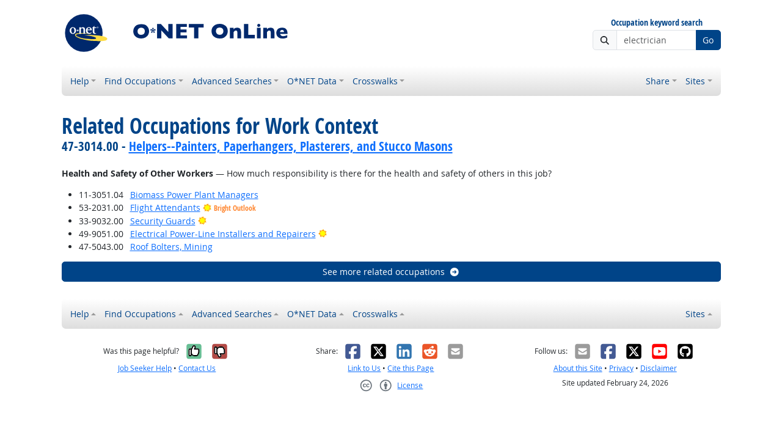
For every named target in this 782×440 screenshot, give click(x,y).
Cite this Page (410, 368)
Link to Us (364, 368)
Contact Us (197, 368)
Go (708, 40)
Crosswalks (375, 81)
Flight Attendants (165, 207)
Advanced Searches (232, 81)
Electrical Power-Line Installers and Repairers (223, 234)
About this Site (578, 368)
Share (658, 81)
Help (79, 81)
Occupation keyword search (657, 23)
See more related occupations (391, 271)
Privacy (621, 368)
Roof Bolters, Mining (171, 246)
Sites (695, 81)
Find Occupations (140, 81)
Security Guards (163, 221)
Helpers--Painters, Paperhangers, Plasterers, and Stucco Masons (291, 146)
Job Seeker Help (145, 368)
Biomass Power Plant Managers (194, 194)
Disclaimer (658, 368)
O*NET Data (312, 81)
